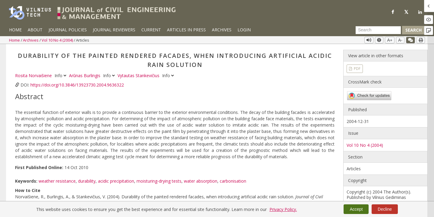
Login (244, 30)
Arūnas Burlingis (85, 75)
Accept (356, 209)
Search (413, 30)
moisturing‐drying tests (159, 181)
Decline (385, 209)
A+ (389, 40)
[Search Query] (378, 30)
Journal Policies (68, 30)
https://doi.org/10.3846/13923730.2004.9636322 (77, 85)
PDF (356, 68)
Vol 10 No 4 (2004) (58, 40)
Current (151, 30)
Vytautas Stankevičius (139, 75)
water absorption (200, 181)
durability (87, 181)
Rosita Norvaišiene (34, 75)
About (35, 30)
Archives (221, 30)
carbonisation (233, 181)
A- (400, 40)
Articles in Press (186, 30)
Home (15, 30)
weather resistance (57, 181)
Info (61, 75)
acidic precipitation (116, 181)
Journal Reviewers (114, 30)
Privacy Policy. (283, 209)
